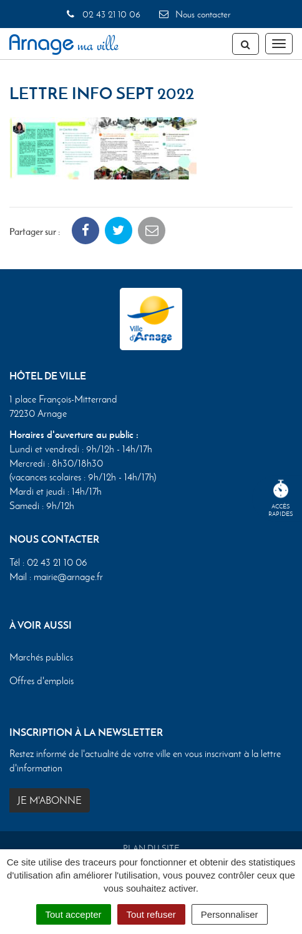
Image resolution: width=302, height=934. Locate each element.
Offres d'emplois (41, 681)
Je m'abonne (49, 800)
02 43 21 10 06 (102, 14)
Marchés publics (41, 657)
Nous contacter (194, 14)
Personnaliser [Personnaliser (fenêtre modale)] (229, 914)
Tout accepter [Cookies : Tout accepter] (74, 914)
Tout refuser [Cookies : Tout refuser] (151, 914)
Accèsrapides (280, 499)
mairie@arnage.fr (68, 577)
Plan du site (151, 848)
